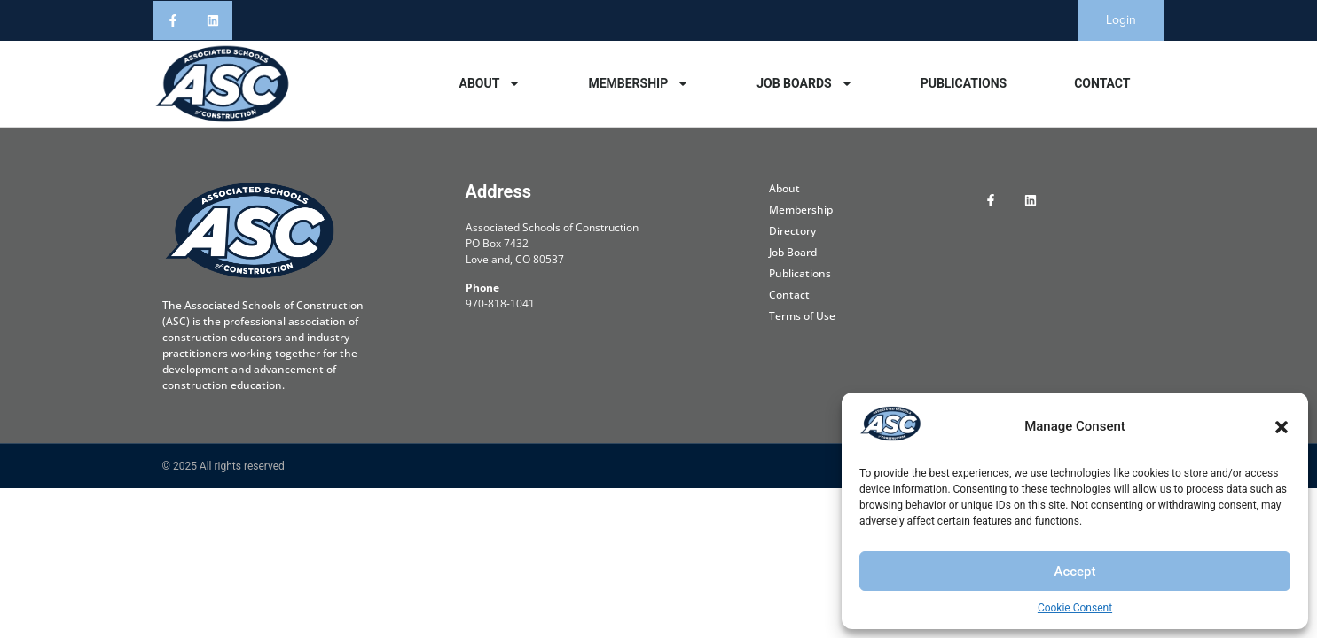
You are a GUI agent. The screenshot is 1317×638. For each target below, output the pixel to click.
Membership (638, 83)
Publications (964, 83)
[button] (1281, 427)
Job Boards (804, 83)
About (490, 83)
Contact (1102, 83)
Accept (1074, 572)
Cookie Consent (1075, 608)
